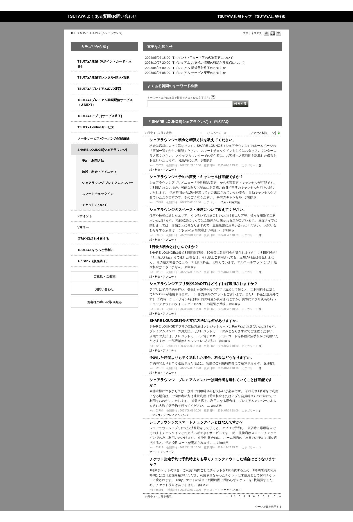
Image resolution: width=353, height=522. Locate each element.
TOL (73, 33)
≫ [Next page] (279, 496)
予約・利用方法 (93, 161)
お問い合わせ (104, 289)
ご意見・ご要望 (104, 276)
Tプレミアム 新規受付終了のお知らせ (199, 68)
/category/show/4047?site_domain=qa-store (74, 61)
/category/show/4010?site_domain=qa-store (74, 127)
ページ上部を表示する (268, 506)
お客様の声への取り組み (104, 302)
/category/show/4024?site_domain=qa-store (74, 250)
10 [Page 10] (273, 496)
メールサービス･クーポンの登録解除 (103, 138)
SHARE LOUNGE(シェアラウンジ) (102, 149)
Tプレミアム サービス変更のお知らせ (199, 73)
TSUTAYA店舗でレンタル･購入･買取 (103, 77)
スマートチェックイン (97, 194)
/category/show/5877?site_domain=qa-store (74, 149)
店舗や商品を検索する (93, 238)
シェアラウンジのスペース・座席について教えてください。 (198, 210)
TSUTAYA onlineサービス (95, 127)
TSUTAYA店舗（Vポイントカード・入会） (104, 64)
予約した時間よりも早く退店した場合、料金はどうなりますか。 (201, 357)
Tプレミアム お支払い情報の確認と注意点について (208, 62)
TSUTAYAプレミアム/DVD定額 (99, 88)
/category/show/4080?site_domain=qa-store (74, 138)
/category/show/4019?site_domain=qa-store (74, 116)
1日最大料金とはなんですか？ (173, 247)
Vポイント (84, 216)
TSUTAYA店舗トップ (234, 16)
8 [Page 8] (263, 496)
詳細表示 (206, 160)
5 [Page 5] (249, 496)
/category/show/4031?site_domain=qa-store (74, 88)
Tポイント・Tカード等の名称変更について (202, 57)
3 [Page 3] (239, 496)
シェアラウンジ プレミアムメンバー (107, 183)
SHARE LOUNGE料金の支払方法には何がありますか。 (194, 321)
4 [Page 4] (244, 496)
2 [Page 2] (234, 496)
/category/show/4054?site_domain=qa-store (74, 77)
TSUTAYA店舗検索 (270, 16)
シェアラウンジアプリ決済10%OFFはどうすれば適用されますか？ (203, 284)
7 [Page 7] (258, 496)
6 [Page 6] (254, 496)
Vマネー (83, 227)
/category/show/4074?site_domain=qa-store (74, 216)
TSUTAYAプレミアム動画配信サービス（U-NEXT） (105, 102)
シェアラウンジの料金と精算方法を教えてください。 (192, 140)
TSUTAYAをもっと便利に (95, 250)
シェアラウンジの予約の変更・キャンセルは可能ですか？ (196, 177)
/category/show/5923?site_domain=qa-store (74, 100)
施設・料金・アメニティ (99, 172)
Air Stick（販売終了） (93, 261)
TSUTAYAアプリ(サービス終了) (99, 116)
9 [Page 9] (268, 496)
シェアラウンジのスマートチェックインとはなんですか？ (196, 422)
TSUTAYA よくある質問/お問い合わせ (102, 16)
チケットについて (94, 205)
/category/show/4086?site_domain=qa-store (74, 238)
